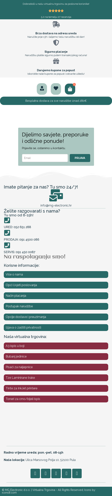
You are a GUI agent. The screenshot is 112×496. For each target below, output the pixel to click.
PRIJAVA (80, 158)
